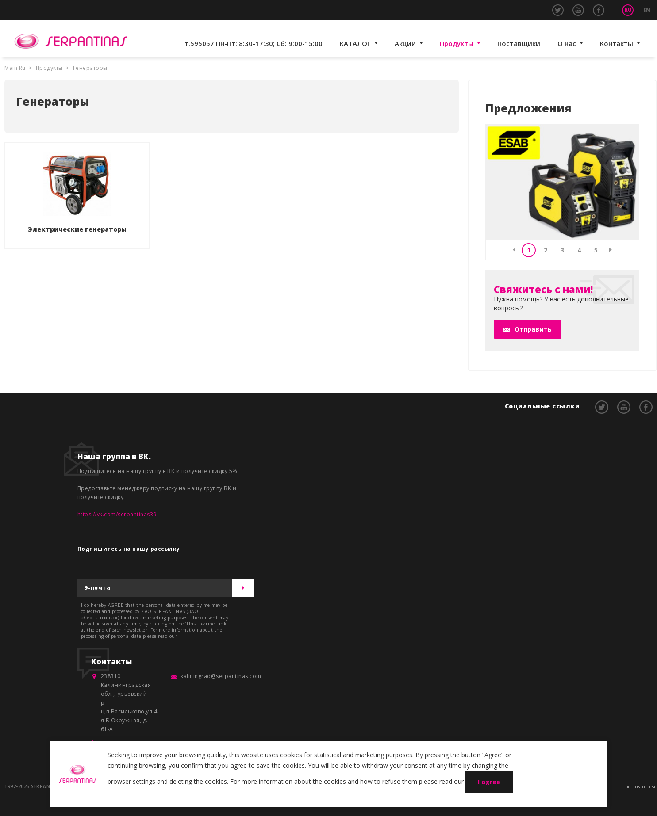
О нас (566, 43)
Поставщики (518, 43)
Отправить (533, 329)
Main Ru (15, 68)
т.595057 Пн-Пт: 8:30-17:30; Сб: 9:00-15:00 (253, 43)
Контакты (616, 43)
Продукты (456, 43)
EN (646, 10)
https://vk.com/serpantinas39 (117, 514)
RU (628, 10)
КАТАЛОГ (355, 43)
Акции (405, 43)
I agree (489, 782)
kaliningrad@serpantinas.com (221, 676)
